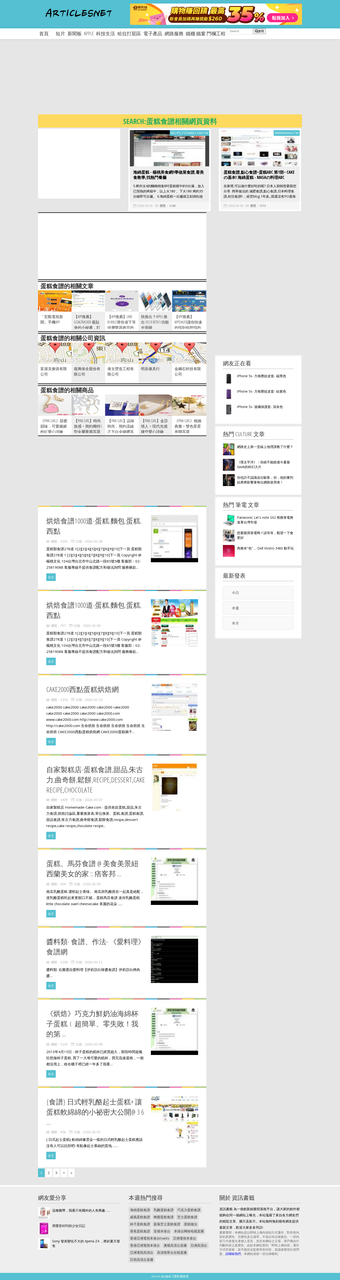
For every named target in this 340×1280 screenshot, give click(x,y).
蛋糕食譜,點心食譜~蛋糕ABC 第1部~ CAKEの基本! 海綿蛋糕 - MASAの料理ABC (259, 174)
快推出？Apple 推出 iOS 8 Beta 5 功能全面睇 (155, 322)
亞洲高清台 (199, 1245)
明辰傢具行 (150, 368)
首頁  (46, 33)
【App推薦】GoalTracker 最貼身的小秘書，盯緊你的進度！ (87, 325)
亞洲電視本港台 (184, 1238)
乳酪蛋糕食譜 (164, 1210)
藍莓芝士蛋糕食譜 (167, 1224)
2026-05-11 (93, 962)
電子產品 (152, 33)
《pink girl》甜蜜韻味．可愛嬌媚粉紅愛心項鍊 (53, 426)
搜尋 (259, 31)
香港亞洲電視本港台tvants (149, 1238)
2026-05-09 (92, 884)
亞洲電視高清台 (141, 1252)
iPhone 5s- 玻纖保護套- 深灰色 (260, 406)
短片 (60, 33)
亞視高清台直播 (141, 1259)
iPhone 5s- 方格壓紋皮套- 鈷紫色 (261, 391)
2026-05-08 (93, 541)
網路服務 (174, 33)
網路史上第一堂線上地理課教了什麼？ (265, 446)
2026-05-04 (235, 206)
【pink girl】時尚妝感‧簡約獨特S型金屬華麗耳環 (88, 426)
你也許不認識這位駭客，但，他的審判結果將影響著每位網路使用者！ (265, 479)
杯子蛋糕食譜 (140, 1224)
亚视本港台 (162, 1231)
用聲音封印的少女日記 (68, 1225)
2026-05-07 (93, 800)
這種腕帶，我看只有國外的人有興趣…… (81, 1210)
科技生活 (105, 33)
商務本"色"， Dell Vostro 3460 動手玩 (265, 548)
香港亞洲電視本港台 (145, 1245)
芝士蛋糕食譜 (187, 1217)
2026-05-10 (93, 700)
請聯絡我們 (233, 1254)
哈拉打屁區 (129, 33)
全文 (51, 577)
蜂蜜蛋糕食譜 (164, 1217)
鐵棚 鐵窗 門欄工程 (205, 33)
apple (89, 33)
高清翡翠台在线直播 (172, 1252)
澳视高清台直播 (175, 1245)
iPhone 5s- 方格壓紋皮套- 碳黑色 (261, 376)
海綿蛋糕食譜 (140, 1210)
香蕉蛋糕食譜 (140, 1231)
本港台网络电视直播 (189, 1231)
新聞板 (75, 33)
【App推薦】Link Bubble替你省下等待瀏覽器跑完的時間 (121, 325)
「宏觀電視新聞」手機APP (51, 319)
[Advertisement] (179, 80)
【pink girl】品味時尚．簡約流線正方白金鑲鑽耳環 (120, 429)
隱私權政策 (181, 1276)
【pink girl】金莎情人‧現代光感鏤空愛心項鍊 (154, 426)
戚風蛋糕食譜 (140, 1217)
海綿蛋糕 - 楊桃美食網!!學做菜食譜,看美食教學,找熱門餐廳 (168, 174)
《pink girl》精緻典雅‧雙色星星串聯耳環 (187, 426)
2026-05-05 (145, 206)
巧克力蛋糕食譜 (188, 1210)
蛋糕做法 (190, 1224)
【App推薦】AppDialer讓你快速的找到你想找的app (188, 325)
